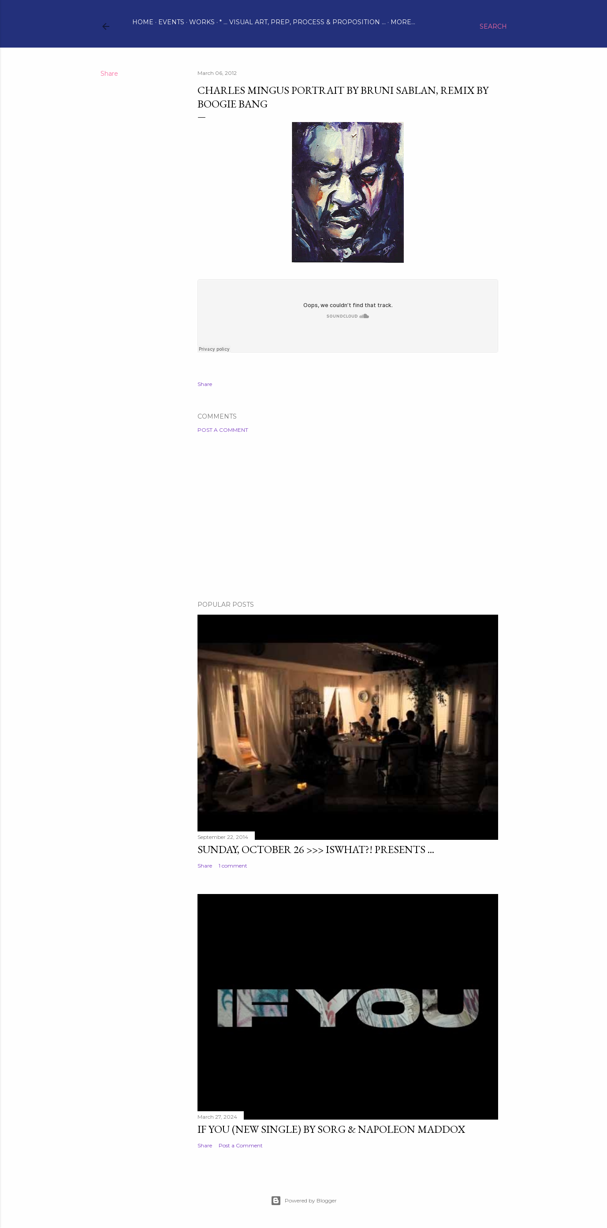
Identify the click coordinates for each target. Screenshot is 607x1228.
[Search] (493, 26)
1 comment (233, 865)
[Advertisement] (347, 517)
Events (171, 22)
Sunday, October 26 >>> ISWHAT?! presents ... (315, 849)
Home (142, 22)
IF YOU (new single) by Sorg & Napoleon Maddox (331, 1129)
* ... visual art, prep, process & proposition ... (303, 22)
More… (403, 22)
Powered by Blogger (304, 1200)
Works (202, 22)
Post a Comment (222, 430)
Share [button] (109, 74)
